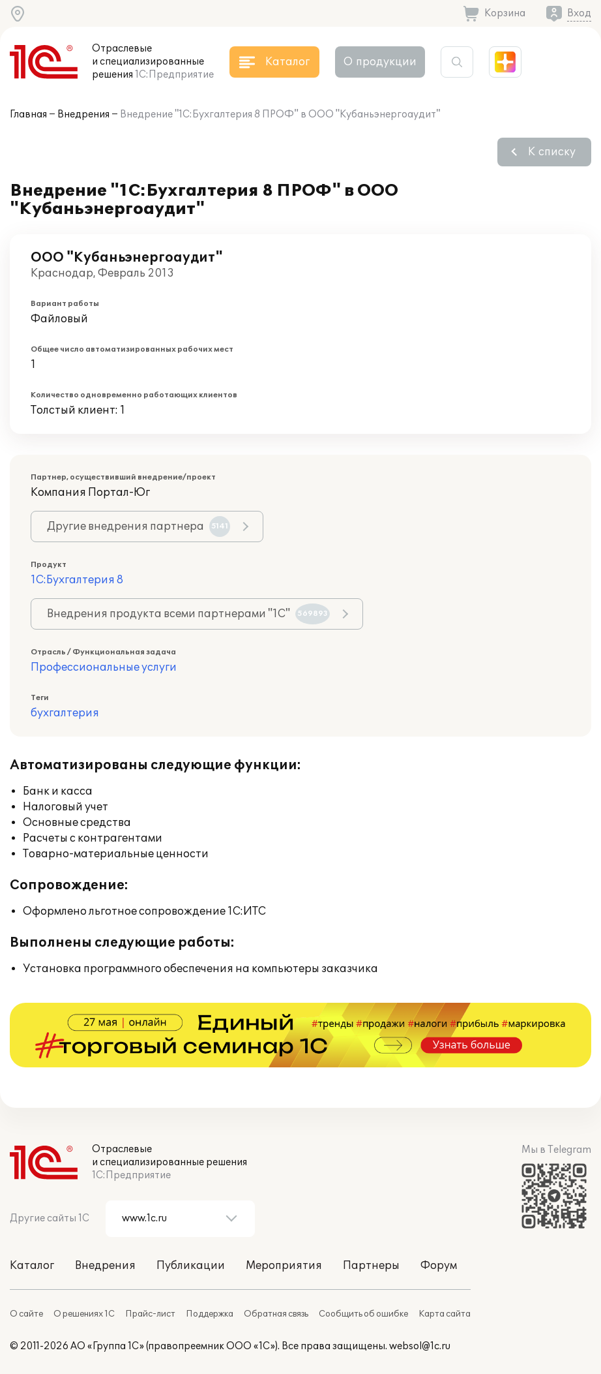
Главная (28, 114)
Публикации (190, 1265)
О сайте (26, 1314)
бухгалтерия (65, 713)
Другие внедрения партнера (138, 526)
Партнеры (371, 1265)
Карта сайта (444, 1314)
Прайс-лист (150, 1314)
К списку (552, 152)
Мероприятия (284, 1265)
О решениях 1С (84, 1314)
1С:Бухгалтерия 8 (77, 580)
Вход (579, 13)
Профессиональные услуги (104, 667)
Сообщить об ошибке (363, 1314)
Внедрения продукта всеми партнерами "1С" (188, 613)
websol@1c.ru (419, 1346)
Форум (438, 1265)
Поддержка (209, 1314)
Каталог (32, 1265)
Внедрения (83, 114)
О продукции (380, 62)
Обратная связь (276, 1314)
